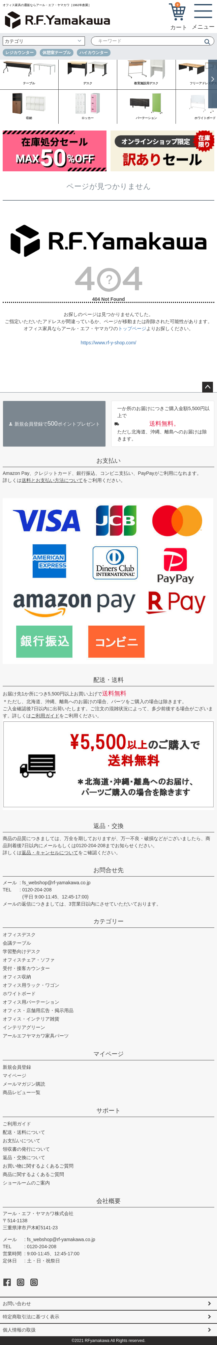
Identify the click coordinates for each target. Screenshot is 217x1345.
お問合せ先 (108, 870)
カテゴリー (108, 921)
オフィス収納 (17, 976)
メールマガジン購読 (24, 1084)
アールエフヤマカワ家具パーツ (36, 1035)
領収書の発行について (26, 1149)
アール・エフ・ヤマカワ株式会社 (38, 1213)
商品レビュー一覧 (21, 1092)
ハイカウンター (94, 52)
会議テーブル (17, 943)
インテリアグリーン (24, 1027)
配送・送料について (24, 1132)
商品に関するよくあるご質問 (33, 1174)
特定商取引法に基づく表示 (31, 1316)
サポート (108, 1110)
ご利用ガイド (45, 715)
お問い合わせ (17, 1303)
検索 (205, 42)
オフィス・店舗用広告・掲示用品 (38, 1010)
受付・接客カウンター (26, 968)
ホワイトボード (19, 993)
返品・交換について (24, 1157)
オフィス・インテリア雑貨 (31, 1019)
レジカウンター (19, 52)
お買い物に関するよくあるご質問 (38, 1166)
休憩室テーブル (56, 52)
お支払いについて (21, 1140)
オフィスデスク (19, 934)
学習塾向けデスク (21, 951)
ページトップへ (207, 387)
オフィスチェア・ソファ (29, 960)
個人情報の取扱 (19, 1330)
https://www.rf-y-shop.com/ (108, 342)
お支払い (108, 460)
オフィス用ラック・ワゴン (31, 985)
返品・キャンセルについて (50, 852)
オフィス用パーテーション (31, 1002)
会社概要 (108, 1201)
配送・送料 (108, 680)
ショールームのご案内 (26, 1182)
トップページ (132, 328)
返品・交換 (108, 826)
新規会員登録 (17, 1067)
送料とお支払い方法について (52, 480)
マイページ (108, 1054)
